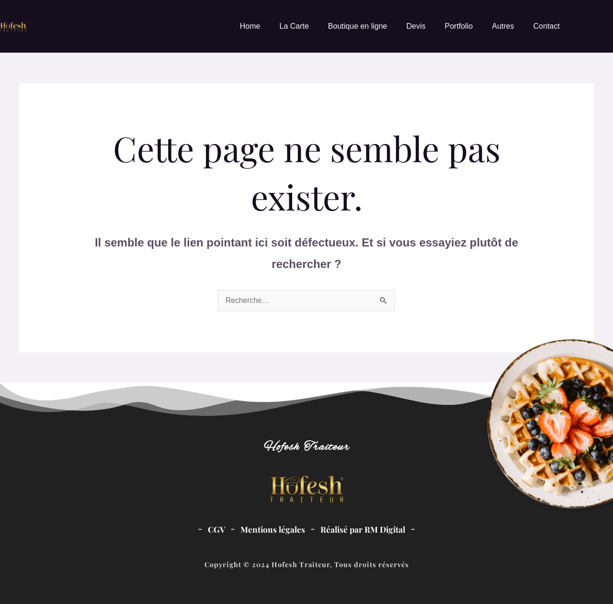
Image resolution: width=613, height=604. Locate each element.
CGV (215, 529)
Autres (503, 26)
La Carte (293, 26)
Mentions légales (272, 529)
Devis (416, 26)
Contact (546, 26)
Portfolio (459, 26)
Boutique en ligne (357, 26)
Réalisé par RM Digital (363, 529)
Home (250, 26)
